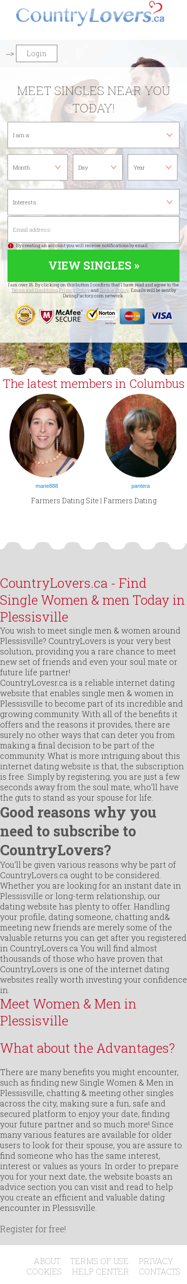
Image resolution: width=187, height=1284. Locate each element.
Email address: (93, 229)
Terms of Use (99, 1261)
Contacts (160, 1271)
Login (36, 53)
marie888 (46, 486)
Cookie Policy (114, 290)
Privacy (156, 1261)
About (47, 1261)
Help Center (100, 1271)
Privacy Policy (74, 290)
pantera (141, 486)
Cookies (44, 1271)
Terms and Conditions (34, 290)
